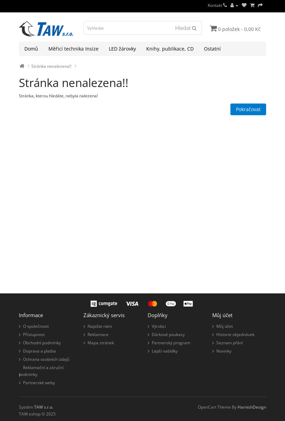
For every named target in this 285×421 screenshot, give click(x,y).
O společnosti (36, 326)
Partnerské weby (39, 383)
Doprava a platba (39, 351)
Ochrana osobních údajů (46, 359)
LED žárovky (122, 48)
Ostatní (212, 48)
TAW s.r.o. (43, 407)
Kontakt (217, 5)
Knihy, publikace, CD (170, 48)
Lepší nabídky (165, 351)
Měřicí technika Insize (73, 48)
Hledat (185, 27)
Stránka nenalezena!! (51, 66)
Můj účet (224, 326)
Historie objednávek (235, 334)
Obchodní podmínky (42, 343)
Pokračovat (248, 109)
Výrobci (159, 326)
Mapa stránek (101, 343)
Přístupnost (34, 334)
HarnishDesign (252, 407)
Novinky (223, 351)
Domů (31, 48)
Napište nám (100, 326)
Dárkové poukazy (168, 334)
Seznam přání (229, 343)
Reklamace (98, 334)
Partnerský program (171, 343)
